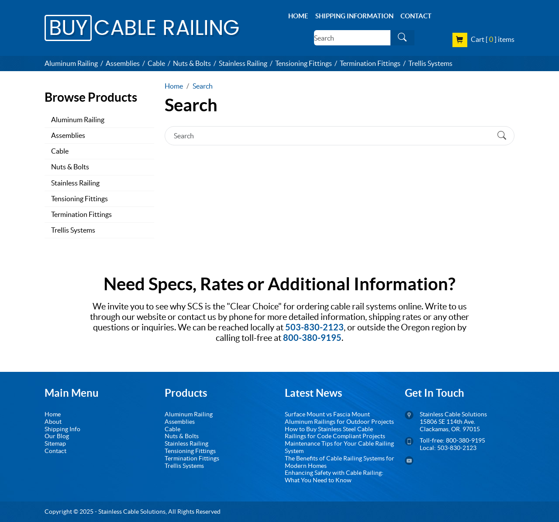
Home (298, 16)
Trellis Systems (430, 63)
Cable (156, 63)
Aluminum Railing (71, 63)
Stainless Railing (243, 63)
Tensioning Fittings (303, 63)
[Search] (352, 37)
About (53, 421)
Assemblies (123, 63)
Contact (415, 16)
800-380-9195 (465, 440)
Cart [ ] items (492, 39)
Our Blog (57, 436)
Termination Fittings (370, 63)
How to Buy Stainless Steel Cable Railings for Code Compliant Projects (335, 433)
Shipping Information (354, 16)
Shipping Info (62, 429)
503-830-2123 (456, 447)
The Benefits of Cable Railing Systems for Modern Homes (339, 462)
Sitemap (55, 443)
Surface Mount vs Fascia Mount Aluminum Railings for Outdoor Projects (339, 418)
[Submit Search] (402, 37)
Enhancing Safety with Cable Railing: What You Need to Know (334, 476)
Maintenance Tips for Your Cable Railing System (339, 447)
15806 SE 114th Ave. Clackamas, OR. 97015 (450, 425)
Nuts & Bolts (192, 63)
